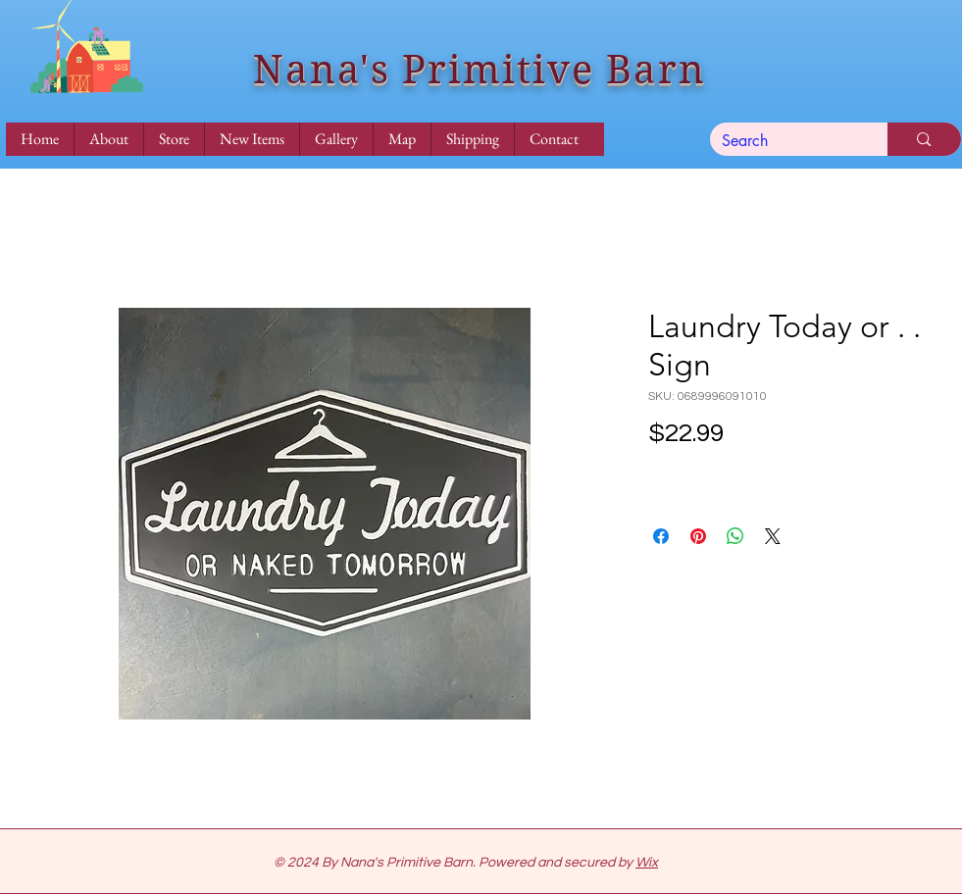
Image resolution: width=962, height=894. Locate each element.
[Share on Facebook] (661, 536)
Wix (646, 862)
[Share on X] (773, 536)
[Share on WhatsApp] (735, 536)
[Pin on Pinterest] (698, 536)
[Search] (784, 141)
